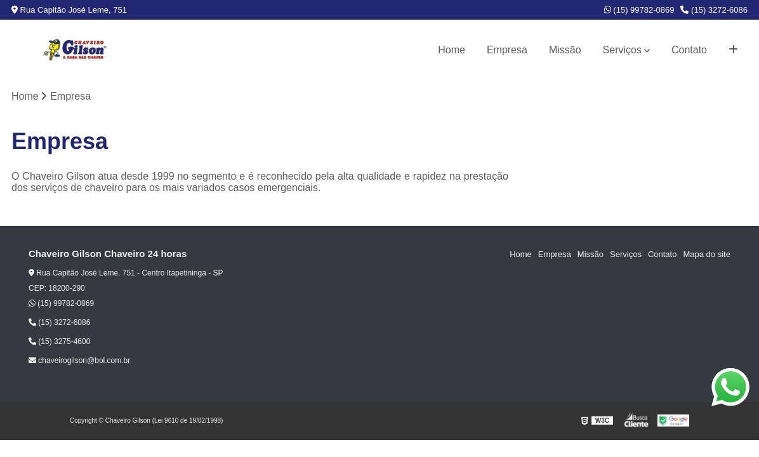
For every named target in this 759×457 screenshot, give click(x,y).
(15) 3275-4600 (59, 341)
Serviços (622, 49)
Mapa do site (706, 254)
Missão (565, 49)
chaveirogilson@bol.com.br (79, 360)
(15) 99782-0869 (639, 10)
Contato (689, 49)
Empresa (507, 49)
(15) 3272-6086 (714, 10)
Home (451, 49)
